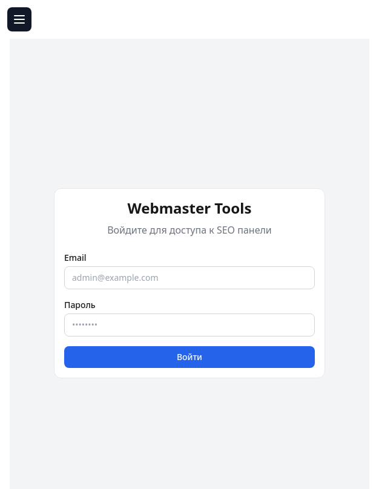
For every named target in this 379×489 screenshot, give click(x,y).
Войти (189, 357)
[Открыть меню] (19, 19)
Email (75, 257)
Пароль (80, 304)
